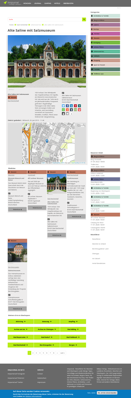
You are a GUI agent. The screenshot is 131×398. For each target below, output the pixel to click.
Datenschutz (41, 378)
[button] (63, 105)
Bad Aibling (72, 329)
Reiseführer (96, 239)
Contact (40, 374)
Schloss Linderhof (97, 173)
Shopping (97, 60)
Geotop (96, 29)
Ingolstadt (31, 175)
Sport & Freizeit (99, 65)
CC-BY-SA (82, 162)
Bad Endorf (45, 337)
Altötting (19, 321)
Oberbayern (68, 3)
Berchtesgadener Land (100, 249)
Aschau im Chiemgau (46, 329)
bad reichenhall (22, 25)
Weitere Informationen (33, 396)
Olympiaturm (95, 200)
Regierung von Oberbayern (100, 191)
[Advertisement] (47, 12)
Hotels (57, 3)
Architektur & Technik (101, 16)
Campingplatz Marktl (98, 228)
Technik (96, 69)
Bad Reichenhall (13, 101)
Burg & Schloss (99, 20)
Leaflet (43, 162)
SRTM (62, 162)
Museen (13, 97)
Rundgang (96, 42)
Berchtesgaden (13, 267)
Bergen (72, 345)
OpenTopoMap (75, 162)
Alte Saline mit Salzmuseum (53, 203)
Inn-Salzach (96, 258)
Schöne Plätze (99, 47)
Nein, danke (91, 393)
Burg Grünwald (96, 159)
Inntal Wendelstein (98, 263)
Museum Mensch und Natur (16, 179)
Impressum (41, 382)
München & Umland (99, 244)
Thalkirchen (95, 164)
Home (11, 25)
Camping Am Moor (97, 223)
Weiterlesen (17, 209)
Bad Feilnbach (72, 337)
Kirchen (96, 34)
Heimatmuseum (14, 270)
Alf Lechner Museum (35, 178)
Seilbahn (96, 56)
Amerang (45, 321)
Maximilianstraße (97, 182)
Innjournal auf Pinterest (17, 378)
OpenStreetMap (56, 162)
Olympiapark (95, 209)
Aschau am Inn (19, 329)
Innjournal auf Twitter (16, 382)
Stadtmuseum (72, 178)
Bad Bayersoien (19, 337)
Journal (37, 3)
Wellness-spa (98, 74)
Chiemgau (95, 254)
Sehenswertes (99, 51)
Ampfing (72, 321)
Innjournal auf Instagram (17, 374)
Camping (47, 3)
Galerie (96, 25)
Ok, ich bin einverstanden (107, 393)
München (27, 3)
